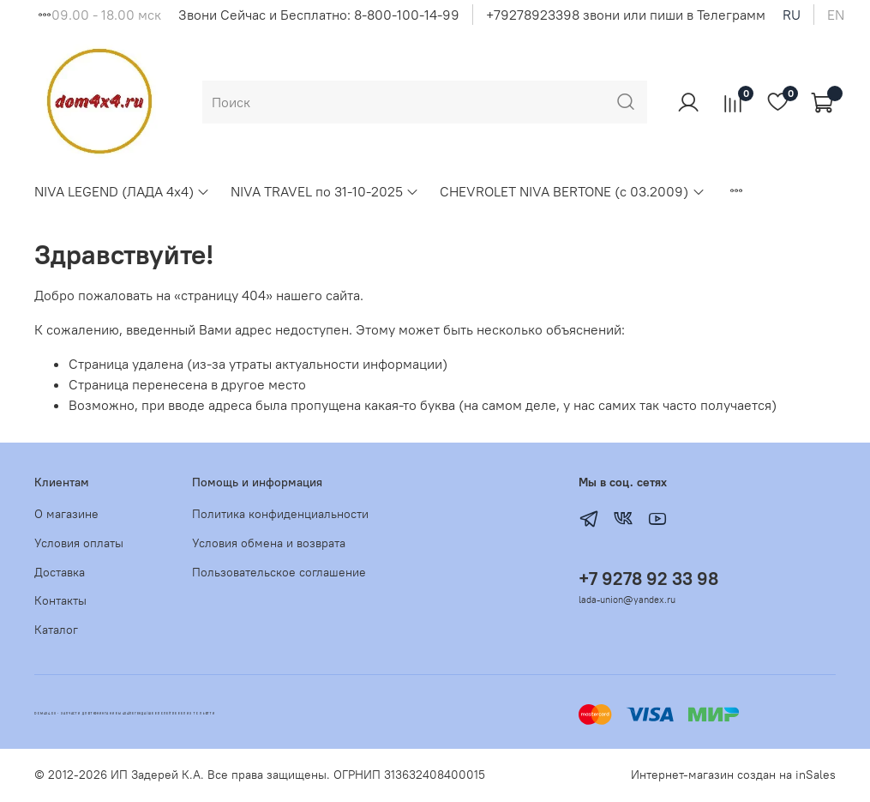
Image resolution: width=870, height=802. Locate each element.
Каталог (56, 629)
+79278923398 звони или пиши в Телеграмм (625, 14)
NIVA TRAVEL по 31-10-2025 (325, 191)
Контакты (60, 600)
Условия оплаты (78, 543)
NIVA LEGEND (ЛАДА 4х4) (122, 191)
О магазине (66, 514)
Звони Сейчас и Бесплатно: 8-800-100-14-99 (318, 14)
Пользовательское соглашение (279, 572)
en (835, 14)
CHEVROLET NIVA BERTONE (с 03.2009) (572, 191)
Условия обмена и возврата (268, 543)
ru (792, 14)
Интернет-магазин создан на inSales (733, 774)
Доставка (59, 572)
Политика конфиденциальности (280, 514)
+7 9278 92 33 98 (648, 578)
